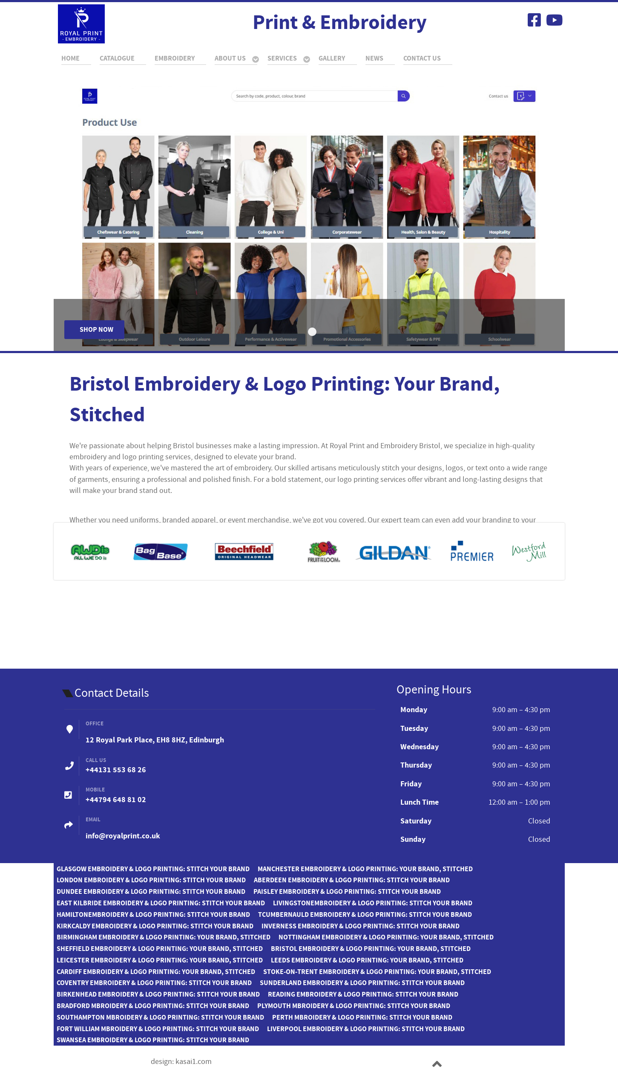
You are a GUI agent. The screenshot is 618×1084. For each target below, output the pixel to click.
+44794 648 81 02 (116, 799)
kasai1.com (193, 1062)
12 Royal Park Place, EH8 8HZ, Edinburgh (155, 740)
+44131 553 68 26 (116, 769)
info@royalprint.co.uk (123, 836)
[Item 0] (312, 332)
